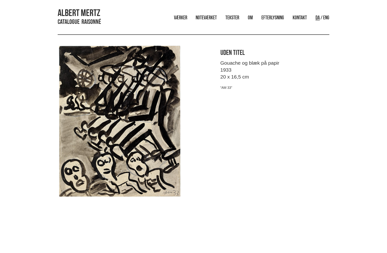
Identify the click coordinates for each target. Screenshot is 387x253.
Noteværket (206, 18)
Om (250, 18)
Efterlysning (272, 18)
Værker (180, 18)
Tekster (232, 18)
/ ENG (322, 18)
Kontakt (300, 18)
